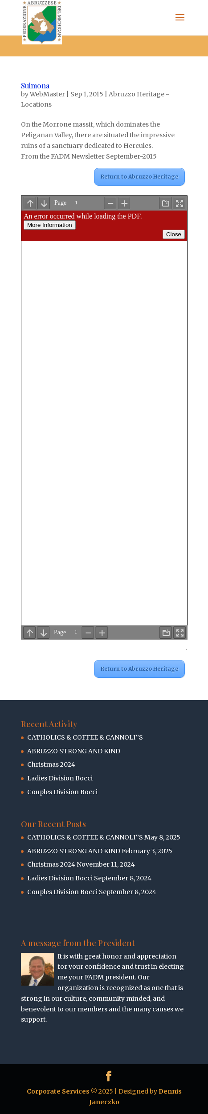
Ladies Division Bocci (60, 778)
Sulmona (35, 85)
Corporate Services (58, 1091)
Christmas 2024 (51, 764)
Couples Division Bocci (62, 792)
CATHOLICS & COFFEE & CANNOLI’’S (85, 737)
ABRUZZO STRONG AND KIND (73, 751)
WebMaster (47, 94)
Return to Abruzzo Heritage (139, 176)
